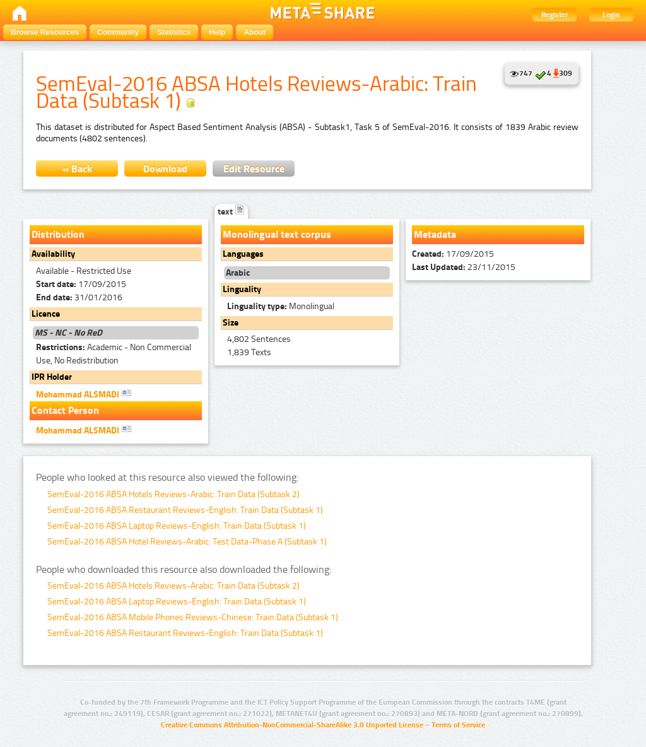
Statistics (174, 32)
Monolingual (280, 306)
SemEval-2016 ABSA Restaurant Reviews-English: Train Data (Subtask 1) (185, 510)
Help (217, 32)
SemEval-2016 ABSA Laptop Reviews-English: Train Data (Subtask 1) (176, 526)
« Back (77, 169)
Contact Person (65, 410)
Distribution (58, 234)
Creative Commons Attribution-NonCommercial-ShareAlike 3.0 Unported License (292, 725)
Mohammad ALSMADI (83, 393)
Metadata (435, 234)
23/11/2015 (463, 267)
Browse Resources (45, 32)
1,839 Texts (249, 352)
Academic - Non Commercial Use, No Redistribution (113, 354)
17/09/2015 (81, 284)
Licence (46, 314)
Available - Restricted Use (83, 271)
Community (118, 32)
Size (230, 322)
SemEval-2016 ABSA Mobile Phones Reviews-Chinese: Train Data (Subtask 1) (192, 617)
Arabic (238, 273)
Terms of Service (458, 725)
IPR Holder (52, 377)
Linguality (242, 289)
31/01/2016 (79, 297)
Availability (53, 254)
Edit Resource (254, 169)
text (231, 211)
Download (165, 169)
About (255, 32)
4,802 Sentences (259, 339)
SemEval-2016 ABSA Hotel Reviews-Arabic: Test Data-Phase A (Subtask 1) (187, 541)
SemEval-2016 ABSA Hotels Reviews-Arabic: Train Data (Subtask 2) (173, 494)
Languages (243, 254)
